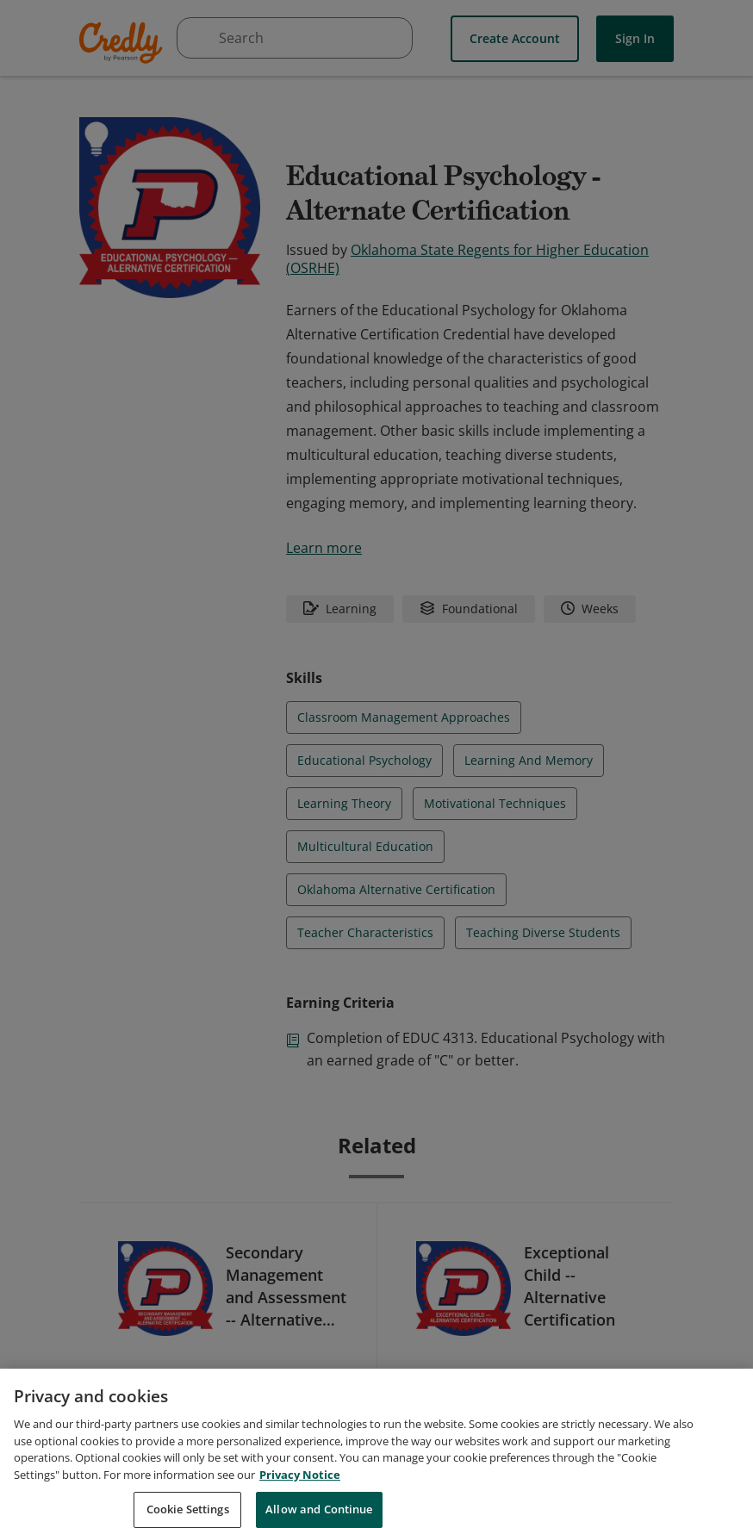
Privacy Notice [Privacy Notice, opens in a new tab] (299, 1492)
